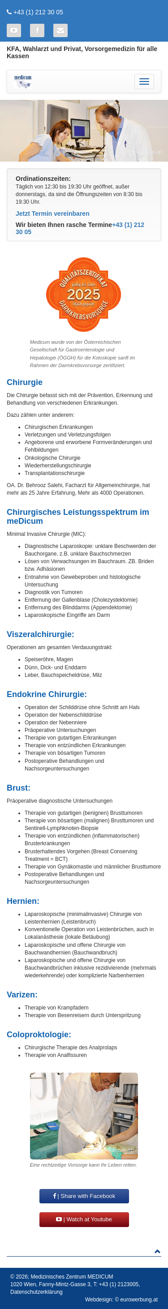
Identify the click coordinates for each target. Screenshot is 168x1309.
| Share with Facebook (84, 1196)
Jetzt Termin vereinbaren (53, 213)
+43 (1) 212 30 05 (38, 12)
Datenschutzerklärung (36, 1292)
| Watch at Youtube (84, 1219)
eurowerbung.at (139, 1299)
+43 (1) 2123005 (118, 1284)
